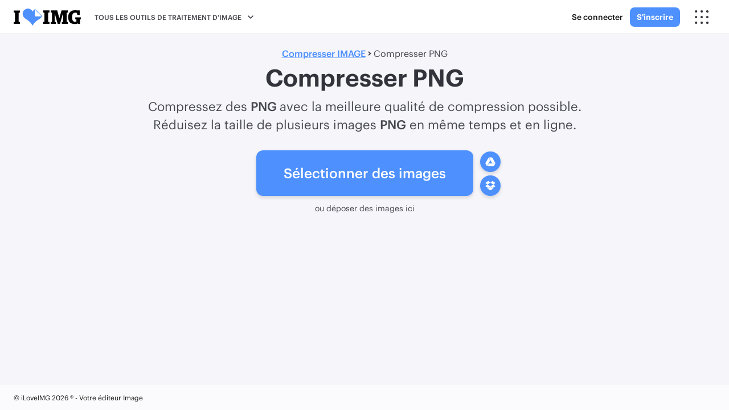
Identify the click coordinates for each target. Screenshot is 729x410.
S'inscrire (655, 17)
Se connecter (597, 17)
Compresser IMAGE (324, 53)
